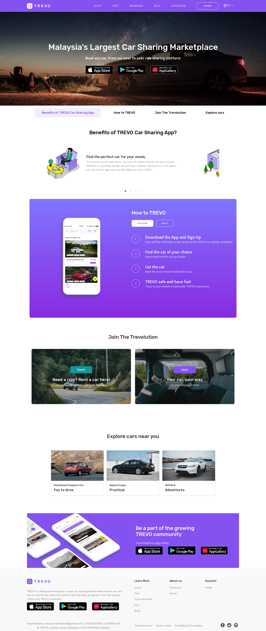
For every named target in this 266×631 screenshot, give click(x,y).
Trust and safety (143, 599)
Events (173, 593)
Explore (142, 223)
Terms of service (144, 625)
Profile (208, 587)
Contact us (175, 587)
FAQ (136, 605)
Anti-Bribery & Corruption (188, 625)
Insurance (136, 5)
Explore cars (215, 113)
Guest (98, 5)
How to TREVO (124, 113)
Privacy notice (163, 625)
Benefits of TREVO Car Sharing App (68, 113)
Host (115, 5)
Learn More (178, 5)
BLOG (157, 5)
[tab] (125, 190)
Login (207, 5)
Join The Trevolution (170, 113)
